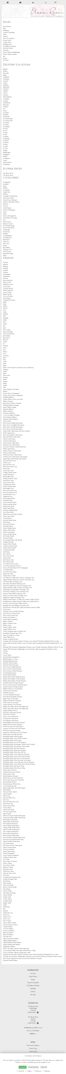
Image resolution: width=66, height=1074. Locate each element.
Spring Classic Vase (9, 774)
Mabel (5, 379)
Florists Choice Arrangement (11, 393)
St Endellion (6, 127)
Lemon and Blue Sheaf (9, 502)
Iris (4, 344)
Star (4, 909)
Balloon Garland (7, 411)
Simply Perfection (8, 290)
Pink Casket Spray (8, 843)
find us (36, 1034)
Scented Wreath (8, 538)
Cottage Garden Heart (9, 473)
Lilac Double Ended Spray (10, 832)
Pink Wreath (6, 889)
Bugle (4, 75)
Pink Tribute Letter (8, 562)
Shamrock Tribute (8, 867)
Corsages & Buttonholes (10, 196)
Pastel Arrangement (9, 853)
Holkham (5, 268)
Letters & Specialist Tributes (11, 202)
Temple (5, 150)
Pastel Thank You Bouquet (10, 703)
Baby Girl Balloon (8, 935)
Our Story (6, 60)
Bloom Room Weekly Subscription (13, 423)
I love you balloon (8, 929)
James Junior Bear (8, 574)
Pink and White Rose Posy (11, 802)
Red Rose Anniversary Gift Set (12, 713)
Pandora (5, 346)
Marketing (46, 1071)
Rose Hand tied (7, 280)
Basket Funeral (7, 294)
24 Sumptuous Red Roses (10, 720)
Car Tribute (6, 859)
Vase (4, 387)
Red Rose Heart (8, 869)
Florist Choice (7, 222)
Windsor (5, 278)
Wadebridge (6, 152)
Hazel (5, 312)
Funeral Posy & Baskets (10, 200)
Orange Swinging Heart (10, 879)
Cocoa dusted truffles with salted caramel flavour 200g (19, 951)
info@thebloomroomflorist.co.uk (33, 1028)
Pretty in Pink (7, 282)
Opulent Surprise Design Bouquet (13, 687)
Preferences (37, 1071)
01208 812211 (33, 1012)
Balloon (5, 391)
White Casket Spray (9, 449)
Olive (4, 316)
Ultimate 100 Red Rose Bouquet (12, 724)
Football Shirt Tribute (9, 300)
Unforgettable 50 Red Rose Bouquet (14, 722)
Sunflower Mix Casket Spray (11, 445)
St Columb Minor (8, 121)
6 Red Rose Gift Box (9, 715)
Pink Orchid (6, 375)
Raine (4, 373)
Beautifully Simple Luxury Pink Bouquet (14, 742)
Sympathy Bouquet (8, 693)
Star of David (7, 921)
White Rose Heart (8, 871)
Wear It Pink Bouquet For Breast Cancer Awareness (18, 368)
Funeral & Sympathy (9, 33)
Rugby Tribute (7, 903)
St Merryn (6, 140)
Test (4, 220)
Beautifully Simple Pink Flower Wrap (13, 766)
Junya (4, 358)
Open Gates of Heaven (10, 861)
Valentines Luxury (8, 284)
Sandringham (6, 274)
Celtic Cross (6, 919)
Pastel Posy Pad (8, 804)
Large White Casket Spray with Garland (14, 459)
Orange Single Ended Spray (11, 828)
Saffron (5, 306)
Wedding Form (7, 44)
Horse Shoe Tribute (9, 865)
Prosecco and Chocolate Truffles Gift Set (15, 603)
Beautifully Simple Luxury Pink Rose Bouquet (16, 754)
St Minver (5, 142)
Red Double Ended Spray (10, 834)
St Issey (5, 133)
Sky (4, 326)
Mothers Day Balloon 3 (10, 617)
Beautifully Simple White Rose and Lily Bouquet (17, 760)
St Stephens (6, 158)
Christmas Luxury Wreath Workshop (13, 611)
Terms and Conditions (33, 1045)
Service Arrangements (9, 216)
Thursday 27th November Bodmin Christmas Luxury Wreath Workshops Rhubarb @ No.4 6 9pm (31, 641)
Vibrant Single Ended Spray (11, 826)
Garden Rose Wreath (9, 548)
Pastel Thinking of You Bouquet (12, 705)
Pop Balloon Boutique (9, 46)
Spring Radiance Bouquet (10, 776)
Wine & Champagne (9, 210)
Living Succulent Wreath (10, 546)
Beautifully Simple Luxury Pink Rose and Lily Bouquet (18, 762)
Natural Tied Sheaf (8, 810)
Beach (5, 320)
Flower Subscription (8, 228)
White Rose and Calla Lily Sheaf (12, 514)
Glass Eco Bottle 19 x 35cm (11, 635)
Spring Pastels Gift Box (10, 782)
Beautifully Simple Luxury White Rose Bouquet (16, 756)
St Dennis (6, 125)
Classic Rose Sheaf (8, 516)
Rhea (4, 304)
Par (4, 109)
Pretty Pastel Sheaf (8, 508)
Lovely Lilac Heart (8, 471)
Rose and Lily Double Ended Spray (13, 840)
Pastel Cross (6, 463)
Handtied (5, 184)
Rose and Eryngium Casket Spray (12, 435)
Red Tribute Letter (8, 560)
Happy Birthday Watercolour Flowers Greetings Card (18, 580)
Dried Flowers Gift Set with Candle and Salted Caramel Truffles (21, 607)
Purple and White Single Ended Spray (14, 818)
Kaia (4, 360)
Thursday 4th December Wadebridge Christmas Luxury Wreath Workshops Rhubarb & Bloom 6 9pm (32, 956)
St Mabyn (5, 137)
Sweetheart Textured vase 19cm (12, 633)
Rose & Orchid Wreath (10, 887)
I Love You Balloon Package (11, 415)
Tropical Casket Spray (9, 441)
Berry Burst (6, 338)
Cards (5, 214)
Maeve (5, 352)
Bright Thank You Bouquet (10, 699)
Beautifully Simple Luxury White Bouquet (15, 738)
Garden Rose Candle (9, 576)
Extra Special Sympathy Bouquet (12, 697)
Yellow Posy (6, 796)
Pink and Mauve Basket (10, 792)
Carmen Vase (7, 421)
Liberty (5, 324)
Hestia (5, 342)
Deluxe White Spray (9, 530)
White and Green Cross (10, 467)
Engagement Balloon (9, 947)
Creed (5, 160)
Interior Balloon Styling (9, 407)
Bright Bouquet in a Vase (10, 659)
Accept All (23, 1067)
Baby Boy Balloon (8, 933)
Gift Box (5, 651)
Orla (4, 310)
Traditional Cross (8, 913)
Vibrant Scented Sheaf (9, 504)
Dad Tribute (6, 552)
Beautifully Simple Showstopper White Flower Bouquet (19, 744)
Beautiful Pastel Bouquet (10, 663)
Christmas (6, 50)
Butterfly (5, 911)
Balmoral (5, 264)
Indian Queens (7, 162)
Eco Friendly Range (8, 226)
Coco (4, 354)
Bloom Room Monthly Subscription (13, 427)
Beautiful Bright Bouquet (10, 661)
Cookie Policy (7, 42)
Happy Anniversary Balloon (11, 939)
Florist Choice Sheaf (9, 806)
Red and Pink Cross (9, 465)
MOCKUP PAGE (8, 48)
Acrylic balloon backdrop (10, 619)
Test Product (6, 609)
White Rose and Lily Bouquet (11, 730)
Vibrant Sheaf (7, 814)
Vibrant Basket (7, 794)
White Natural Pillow (9, 498)
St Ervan (5, 129)
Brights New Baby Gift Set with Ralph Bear (15, 707)
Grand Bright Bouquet (9, 673)
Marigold (5, 318)
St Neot (5, 144)
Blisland (5, 69)
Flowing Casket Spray (9, 453)
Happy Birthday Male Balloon (11, 945)
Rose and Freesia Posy (10, 490)
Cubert (5, 83)
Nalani (5, 383)
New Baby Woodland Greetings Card (14, 584)
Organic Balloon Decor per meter (13, 399)
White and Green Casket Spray (12, 455)
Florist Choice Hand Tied (10, 615)
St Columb (6, 123)
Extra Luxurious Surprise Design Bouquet (15, 685)
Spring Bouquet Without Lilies (11, 784)
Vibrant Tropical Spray (9, 847)
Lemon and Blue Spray (9, 534)
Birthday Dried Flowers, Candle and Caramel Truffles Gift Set (21, 599)
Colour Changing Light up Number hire (14, 631)
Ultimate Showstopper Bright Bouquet (14, 677)
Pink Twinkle (6, 330)
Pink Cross (6, 915)
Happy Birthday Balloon (10, 941)
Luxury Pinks (6, 286)
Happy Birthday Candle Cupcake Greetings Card (17, 588)
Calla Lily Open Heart (9, 873)
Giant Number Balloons (10, 417)
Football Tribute (7, 901)
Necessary (20, 1071)
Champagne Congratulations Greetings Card (16, 590)
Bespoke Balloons (8, 409)
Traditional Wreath (8, 542)
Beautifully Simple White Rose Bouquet (14, 750)
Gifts (4, 29)
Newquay (6, 105)
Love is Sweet (7, 292)
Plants (5, 255)
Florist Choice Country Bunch (11, 613)
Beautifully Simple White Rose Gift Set (14, 752)
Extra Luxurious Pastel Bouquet (12, 669)
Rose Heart (6, 469)
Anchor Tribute (7, 863)
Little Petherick (7, 97)
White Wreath (7, 883)
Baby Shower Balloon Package (12, 403)
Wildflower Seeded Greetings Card (13, 598)
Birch (4, 322)
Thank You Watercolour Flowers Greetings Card (17, 586)
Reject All (44, 1067)
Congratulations (7, 236)
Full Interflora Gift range (10, 218)
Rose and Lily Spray (9, 524)
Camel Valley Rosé (8, 637)
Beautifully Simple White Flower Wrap (14, 768)
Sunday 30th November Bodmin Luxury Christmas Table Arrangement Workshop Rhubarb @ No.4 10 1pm (32, 644)
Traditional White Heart (10, 857)
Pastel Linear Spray (8, 532)
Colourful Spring (7, 288)
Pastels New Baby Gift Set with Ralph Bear (15, 709)
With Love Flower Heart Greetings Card (15, 596)
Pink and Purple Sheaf (9, 812)
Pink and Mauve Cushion (10, 925)
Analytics (28, 1071)
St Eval (5, 131)
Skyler (5, 366)
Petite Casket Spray (9, 433)
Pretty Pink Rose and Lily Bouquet (13, 726)
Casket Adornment (8, 475)
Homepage (6, 230)
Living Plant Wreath (8, 550)
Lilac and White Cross (9, 461)
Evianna (5, 381)
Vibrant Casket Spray (9, 439)
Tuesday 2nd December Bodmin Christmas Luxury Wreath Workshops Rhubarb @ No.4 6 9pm (30, 954)
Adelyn (5, 371)
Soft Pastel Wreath (8, 536)
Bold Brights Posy (8, 488)
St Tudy (5, 148)
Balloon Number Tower (10, 623)
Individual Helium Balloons (10, 419)
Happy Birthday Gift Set (10, 711)
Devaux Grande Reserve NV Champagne (15, 568)
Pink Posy (6, 800)
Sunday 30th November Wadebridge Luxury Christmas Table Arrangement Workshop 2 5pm (30, 649)
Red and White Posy (9, 798)
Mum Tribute (6, 554)
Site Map (33, 995)
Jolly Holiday (6, 336)
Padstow (5, 107)
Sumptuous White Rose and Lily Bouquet (15, 732)
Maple (5, 302)
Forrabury (6, 89)
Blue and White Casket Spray (11, 437)
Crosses (5, 206)
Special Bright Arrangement (11, 657)
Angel (5, 905)
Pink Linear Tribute (8, 556)
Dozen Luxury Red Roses (10, 717)
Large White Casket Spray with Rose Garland (16, 431)
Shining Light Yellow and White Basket (14, 788)
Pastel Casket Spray (9, 851)
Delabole (5, 85)
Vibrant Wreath (7, 895)
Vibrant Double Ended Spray (11, 841)
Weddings (6, 31)
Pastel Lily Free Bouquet (10, 691)
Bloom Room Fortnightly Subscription (13, 425)
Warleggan (6, 154)
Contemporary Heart (9, 484)
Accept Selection (33, 1067)
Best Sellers (6, 248)
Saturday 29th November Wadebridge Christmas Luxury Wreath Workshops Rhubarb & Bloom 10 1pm (33, 647)
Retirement (6, 240)
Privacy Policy (7, 40)
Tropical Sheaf (7, 518)
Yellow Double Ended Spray (11, 830)
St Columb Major (8, 119)
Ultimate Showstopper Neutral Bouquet (14, 681)
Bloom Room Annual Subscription (12, 429)
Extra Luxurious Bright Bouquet (12, 667)
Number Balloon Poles (9, 627)
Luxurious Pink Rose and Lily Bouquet (14, 728)
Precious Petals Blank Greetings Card (14, 594)
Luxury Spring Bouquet (9, 786)
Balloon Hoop (7, 625)
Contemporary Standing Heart (11, 877)
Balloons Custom (8, 224)
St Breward (6, 117)
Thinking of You (7, 250)
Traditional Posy (7, 496)
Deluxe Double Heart (9, 486)
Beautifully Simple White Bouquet (12, 736)
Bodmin (5, 71)
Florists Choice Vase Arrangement (13, 395)
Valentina (5, 370)
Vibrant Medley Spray (9, 528)
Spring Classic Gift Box (10, 770)
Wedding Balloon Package (11, 405)
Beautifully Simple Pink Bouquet (12, 740)
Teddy (5, 385)
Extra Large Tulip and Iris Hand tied (13, 780)
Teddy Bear (6, 907)
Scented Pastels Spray (9, 520)
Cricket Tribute (7, 899)
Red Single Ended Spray (10, 820)
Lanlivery (5, 95)
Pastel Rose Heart (8, 481)
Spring (5, 58)
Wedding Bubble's (8, 397)
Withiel (5, 156)
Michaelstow (6, 103)
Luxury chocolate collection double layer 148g (16, 953)
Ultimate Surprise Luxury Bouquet (12, 689)
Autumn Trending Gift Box (10, 639)
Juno (4, 350)
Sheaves (5, 204)
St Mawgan (6, 139)
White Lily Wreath (8, 885)
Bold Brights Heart (8, 477)
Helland (5, 91)
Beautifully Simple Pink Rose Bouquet (14, 748)
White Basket (7, 790)
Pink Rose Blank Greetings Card (12, 582)
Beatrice (5, 377)
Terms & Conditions (8, 38)
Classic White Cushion (9, 923)
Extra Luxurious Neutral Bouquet (12, 671)
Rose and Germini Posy (10, 492)
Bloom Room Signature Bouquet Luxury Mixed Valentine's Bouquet (22, 958)
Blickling (5, 266)
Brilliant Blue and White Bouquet (12, 734)
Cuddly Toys (6, 192)
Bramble (5, 314)
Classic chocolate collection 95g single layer (16, 949)
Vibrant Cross (7, 917)
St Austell (5, 113)
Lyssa (4, 348)
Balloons (5, 194)
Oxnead (5, 270)
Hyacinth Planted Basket (10, 960)
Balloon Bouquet (8, 401)
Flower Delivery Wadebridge (11, 52)
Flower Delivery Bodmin (10, 54)
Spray (4, 186)
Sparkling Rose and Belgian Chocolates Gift (16, 605)
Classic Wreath (7, 891)
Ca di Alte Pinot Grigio (9, 572)
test (4, 56)
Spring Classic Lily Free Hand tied (13, 778)
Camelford (6, 77)
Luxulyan (5, 101)
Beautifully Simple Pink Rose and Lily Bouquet (16, 758)
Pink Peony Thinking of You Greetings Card (16, 592)
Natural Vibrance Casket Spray (12, 451)
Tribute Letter (7, 558)
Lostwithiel (6, 99)
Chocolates (6, 190)
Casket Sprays (7, 208)
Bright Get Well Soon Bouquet (12, 701)
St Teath (5, 146)
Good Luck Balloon (8, 931)
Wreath (5, 188)
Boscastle (6, 73)
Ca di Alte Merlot (8, 570)
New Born (6, 244)
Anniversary (6, 232)
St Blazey (5, 115)
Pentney (5, 272)
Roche (5, 111)
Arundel (5, 262)
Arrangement (7, 182)
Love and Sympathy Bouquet (11, 695)
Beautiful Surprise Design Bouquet (13, 683)
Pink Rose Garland (8, 849)
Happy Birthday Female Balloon (12, 943)
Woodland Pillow (8, 500)
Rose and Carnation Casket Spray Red (14, 447)
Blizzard (5, 340)
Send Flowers (7, 27)
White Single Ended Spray (10, 822)
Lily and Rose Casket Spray (11, 443)
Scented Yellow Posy (9, 494)
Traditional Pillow (8, 927)
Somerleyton (6, 276)
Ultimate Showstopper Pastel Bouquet (14, 679)
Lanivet (5, 93)
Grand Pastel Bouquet (9, 675)
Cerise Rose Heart (8, 483)
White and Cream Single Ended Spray (14, 816)
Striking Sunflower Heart (10, 479)
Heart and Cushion (8, 198)
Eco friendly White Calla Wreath (12, 540)
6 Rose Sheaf (7, 808)
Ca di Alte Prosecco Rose (10, 564)
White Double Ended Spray (11, 836)
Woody (5, 308)
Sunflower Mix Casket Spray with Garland (15, 457)
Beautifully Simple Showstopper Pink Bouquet (16, 746)
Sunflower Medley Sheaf (10, 510)
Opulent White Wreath (9, 544)
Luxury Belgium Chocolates (11, 389)
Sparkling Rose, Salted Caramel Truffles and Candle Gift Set (20, 601)
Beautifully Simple (8, 254)
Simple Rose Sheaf (8, 506)
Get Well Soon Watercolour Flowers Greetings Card (18, 578)
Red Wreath (6, 881)
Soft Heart (6, 875)
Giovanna (6, 356)
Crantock (5, 81)
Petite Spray (6, 522)
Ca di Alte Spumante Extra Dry (12, 566)
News (5, 34)
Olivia (4, 364)
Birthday (5, 234)
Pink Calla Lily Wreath (9, 893)
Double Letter (7, 897)
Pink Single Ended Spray (10, 824)
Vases (5, 212)
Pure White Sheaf (8, 512)
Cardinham (6, 79)
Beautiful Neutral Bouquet (10, 665)
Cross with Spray (8, 296)
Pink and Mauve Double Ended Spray (14, 838)
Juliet (4, 328)
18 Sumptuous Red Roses (10, 719)
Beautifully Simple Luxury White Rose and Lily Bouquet (19, 764)
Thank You (6, 242)
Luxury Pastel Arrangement (11, 855)
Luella (4, 362)
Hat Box (5, 653)
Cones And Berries (8, 334)
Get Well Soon (7, 238)
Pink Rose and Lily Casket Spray (12, 845)
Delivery (5, 36)
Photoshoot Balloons (9, 413)
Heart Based (6, 298)
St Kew (5, 135)
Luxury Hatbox (7, 655)
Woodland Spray (8, 526)
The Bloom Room (8, 173)
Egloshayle (6, 87)
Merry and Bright (8, 332)
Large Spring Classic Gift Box (11, 772)
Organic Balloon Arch (9, 629)
